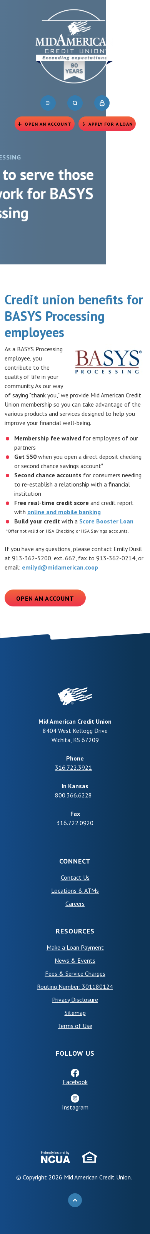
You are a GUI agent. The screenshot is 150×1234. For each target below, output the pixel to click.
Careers (75, 903)
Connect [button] (75, 861)
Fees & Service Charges (75, 973)
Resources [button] (75, 931)
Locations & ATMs (75, 890)
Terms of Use (75, 1026)
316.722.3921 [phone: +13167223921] (73, 767)
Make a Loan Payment (75, 947)
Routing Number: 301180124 (75, 986)
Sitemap (75, 1012)
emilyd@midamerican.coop (60, 567)
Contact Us (75, 877)
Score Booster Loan (106, 521)
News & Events (75, 960)
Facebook (75, 1082)
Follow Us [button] (75, 1053)
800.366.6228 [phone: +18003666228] (73, 795)
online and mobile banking (64, 512)
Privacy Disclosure (75, 999)
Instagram (75, 1107)
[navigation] (48, 103)
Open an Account (45, 598)
